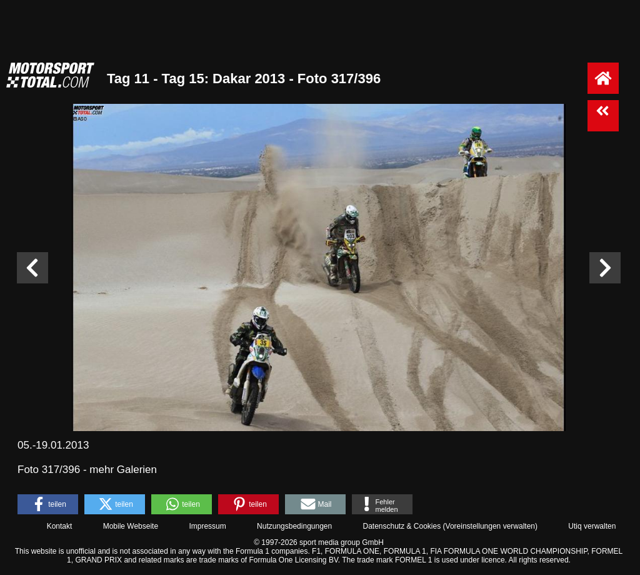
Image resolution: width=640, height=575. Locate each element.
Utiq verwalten (592, 526)
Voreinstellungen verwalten (490, 526)
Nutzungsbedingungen (294, 526)
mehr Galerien (123, 470)
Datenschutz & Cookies (401, 526)
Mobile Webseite (131, 526)
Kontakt (59, 526)
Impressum (207, 526)
